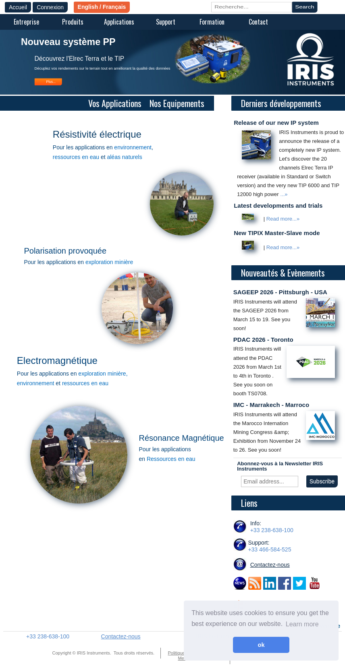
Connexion (50, 7)
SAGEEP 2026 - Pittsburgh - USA (280, 292)
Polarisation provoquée (65, 250)
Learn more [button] (302, 624)
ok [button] (261, 645)
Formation (212, 22)
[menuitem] (26, 22)
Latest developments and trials (278, 205)
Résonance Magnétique (181, 438)
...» (284, 194)
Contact (258, 22)
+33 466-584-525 (269, 549)
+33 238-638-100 (271, 530)
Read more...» (282, 219)
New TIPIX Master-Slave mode (277, 232)
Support (165, 22)
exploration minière (109, 262)
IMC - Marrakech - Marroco (271, 404)
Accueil (18, 7)
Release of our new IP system (276, 122)
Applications (119, 22)
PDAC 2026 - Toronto (263, 339)
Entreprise (26, 22)
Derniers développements (282, 103)
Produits (72, 22)
